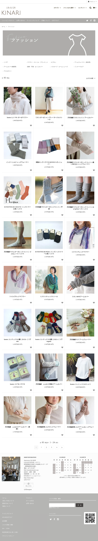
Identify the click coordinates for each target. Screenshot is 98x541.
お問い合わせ (20, 20)
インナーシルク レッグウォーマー (17, 161)
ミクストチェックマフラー (80, 251)
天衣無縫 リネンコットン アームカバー (80, 117)
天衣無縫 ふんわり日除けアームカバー (49, 383)
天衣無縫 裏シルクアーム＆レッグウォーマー (80, 427)
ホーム (3, 26)
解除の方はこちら (54, 507)
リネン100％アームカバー (80, 296)
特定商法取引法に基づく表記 (10, 526)
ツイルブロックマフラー (17, 296)
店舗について (46, 20)
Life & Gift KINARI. (12, 537)
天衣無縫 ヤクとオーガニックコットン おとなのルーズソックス (80, 207)
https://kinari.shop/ (29, 477)
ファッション (11, 26)
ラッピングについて (33, 20)
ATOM (7, 523)
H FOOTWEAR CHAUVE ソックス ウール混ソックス (17, 207)
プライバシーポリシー (8, 528)
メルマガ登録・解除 (7, 520)
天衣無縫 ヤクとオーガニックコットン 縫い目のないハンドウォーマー (80, 162)
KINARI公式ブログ (7, 515)
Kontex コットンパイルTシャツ (80, 383)
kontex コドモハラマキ (17, 383)
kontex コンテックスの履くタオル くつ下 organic (48, 339)
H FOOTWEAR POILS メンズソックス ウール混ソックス (49, 252)
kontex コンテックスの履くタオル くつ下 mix (17, 339)
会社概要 (4, 518)
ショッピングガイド (8, 20)
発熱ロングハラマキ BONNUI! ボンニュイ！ (49, 162)
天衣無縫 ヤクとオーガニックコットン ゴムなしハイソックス (17, 252)
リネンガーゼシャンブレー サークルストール (49, 118)
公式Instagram (28, 489)
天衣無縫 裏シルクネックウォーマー (49, 426)
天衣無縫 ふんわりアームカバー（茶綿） (17, 427)
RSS (3, 523)
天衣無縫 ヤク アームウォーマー (80, 339)
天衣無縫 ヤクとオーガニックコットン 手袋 (49, 207)
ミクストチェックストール (49, 296)
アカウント (92, 1)
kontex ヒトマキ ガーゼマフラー (17, 117)
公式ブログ (55, 20)
